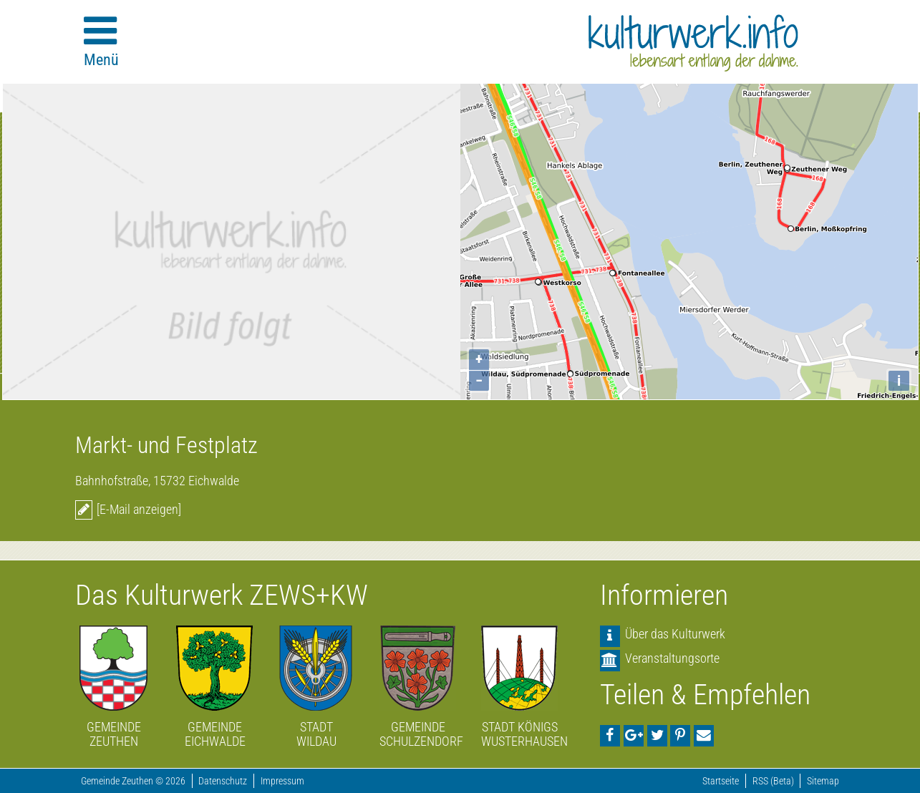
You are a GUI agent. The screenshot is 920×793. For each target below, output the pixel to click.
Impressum (282, 781)
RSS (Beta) (773, 781)
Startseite (720, 781)
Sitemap (823, 781)
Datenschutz (222, 781)
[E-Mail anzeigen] (139, 509)
